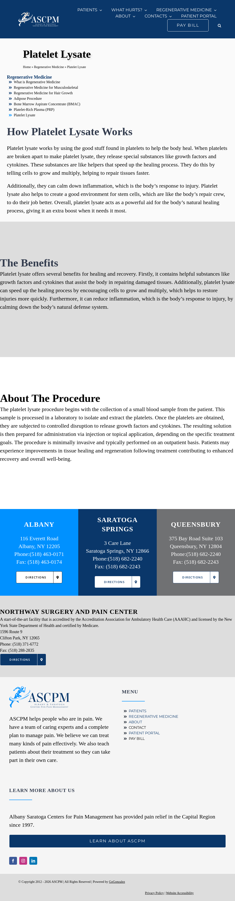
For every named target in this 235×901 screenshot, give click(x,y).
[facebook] (13, 861)
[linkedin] (33, 861)
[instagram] (23, 861)
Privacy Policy (154, 893)
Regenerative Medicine (49, 67)
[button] (219, 25)
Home (27, 67)
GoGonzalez (117, 882)
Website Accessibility (180, 893)
